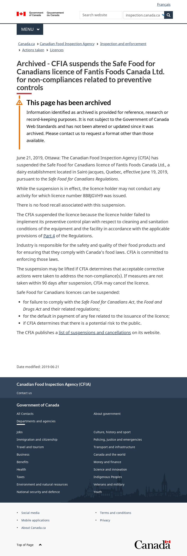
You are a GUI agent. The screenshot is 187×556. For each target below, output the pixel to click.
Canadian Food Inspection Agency (67, 43)
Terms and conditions (115, 513)
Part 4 (49, 236)
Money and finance (107, 462)
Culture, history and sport (112, 432)
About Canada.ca (33, 528)
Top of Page (29, 545)
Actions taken (33, 50)
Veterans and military (109, 484)
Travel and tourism (30, 447)
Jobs (20, 432)
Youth (98, 492)
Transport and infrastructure (114, 447)
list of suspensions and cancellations (95, 332)
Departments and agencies (36, 421)
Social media (30, 513)
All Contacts (25, 414)
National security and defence (38, 492)
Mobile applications (35, 520)
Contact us (24, 393)
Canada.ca (26, 43)
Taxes (21, 477)
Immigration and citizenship (37, 439)
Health (21, 469)
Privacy (105, 520)
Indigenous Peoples (108, 477)
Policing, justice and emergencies (118, 439)
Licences (57, 50)
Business (23, 454)
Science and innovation (110, 469)
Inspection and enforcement (123, 43)
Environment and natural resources (42, 484)
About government (107, 414)
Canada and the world (109, 454)
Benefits (22, 462)
